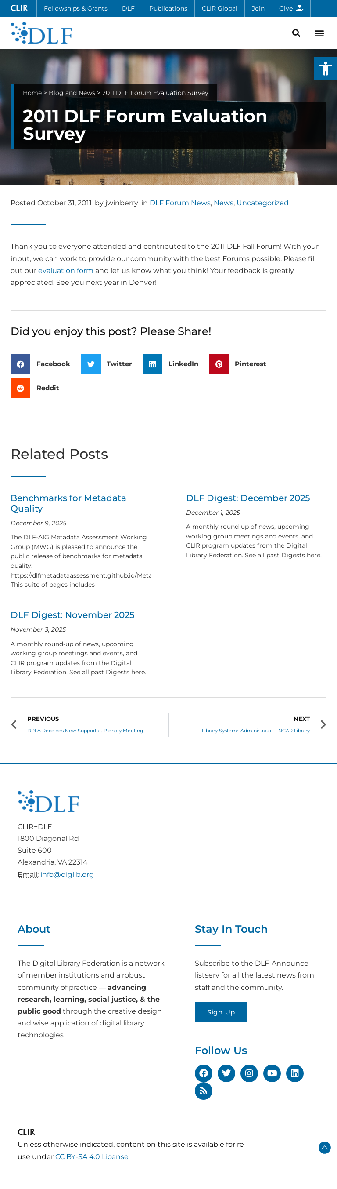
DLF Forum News (180, 203)
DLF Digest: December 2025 (248, 498)
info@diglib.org (67, 874)
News (223, 203)
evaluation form (65, 270)
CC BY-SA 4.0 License (92, 1157)
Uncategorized (263, 203)
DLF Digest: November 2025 (72, 615)
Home (32, 93)
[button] (325, 68)
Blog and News (72, 93)
